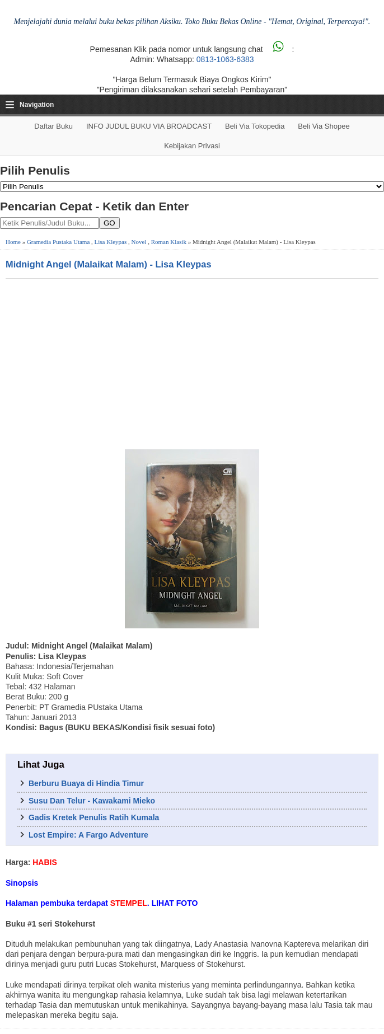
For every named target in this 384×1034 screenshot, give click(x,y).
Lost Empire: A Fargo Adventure (88, 834)
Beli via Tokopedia (255, 126)
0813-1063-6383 (225, 59)
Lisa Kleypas (111, 241)
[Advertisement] (192, 363)
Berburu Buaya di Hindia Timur (86, 783)
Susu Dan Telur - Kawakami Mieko (92, 800)
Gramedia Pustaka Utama (58, 241)
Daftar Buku (53, 126)
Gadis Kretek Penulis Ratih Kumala (94, 817)
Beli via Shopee (323, 126)
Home (13, 241)
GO (109, 223)
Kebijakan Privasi (192, 146)
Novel (139, 241)
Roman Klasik (168, 241)
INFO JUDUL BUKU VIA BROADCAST (149, 126)
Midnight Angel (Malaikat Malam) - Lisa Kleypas (109, 264)
